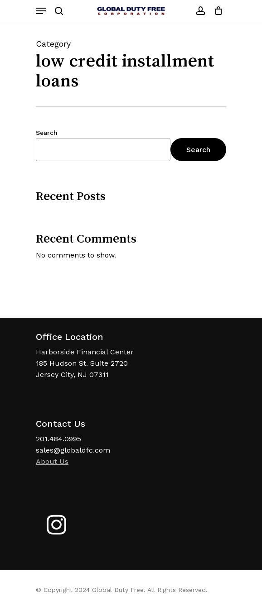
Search (47, 132)
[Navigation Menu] (41, 10)
